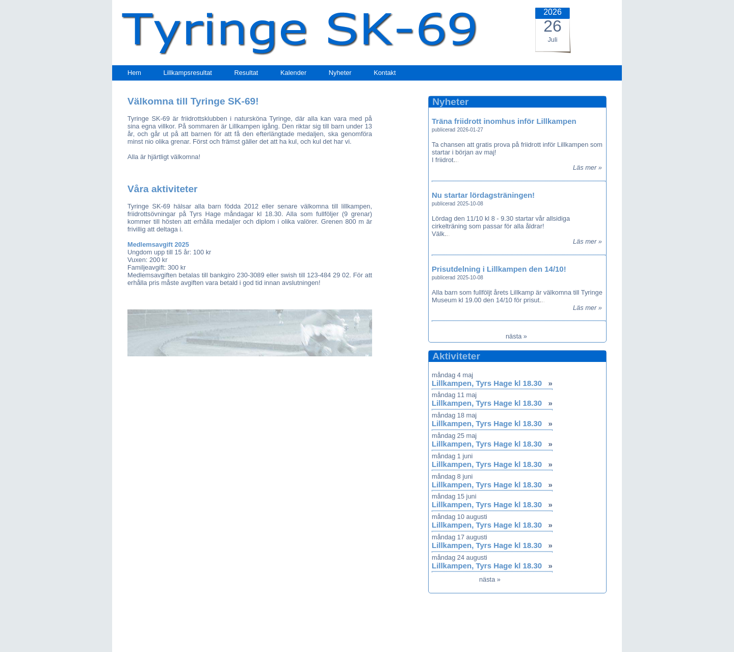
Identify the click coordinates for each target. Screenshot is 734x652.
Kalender (293, 72)
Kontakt (385, 72)
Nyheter (340, 72)
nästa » (516, 336)
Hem (134, 72)
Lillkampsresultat (188, 72)
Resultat (246, 72)
